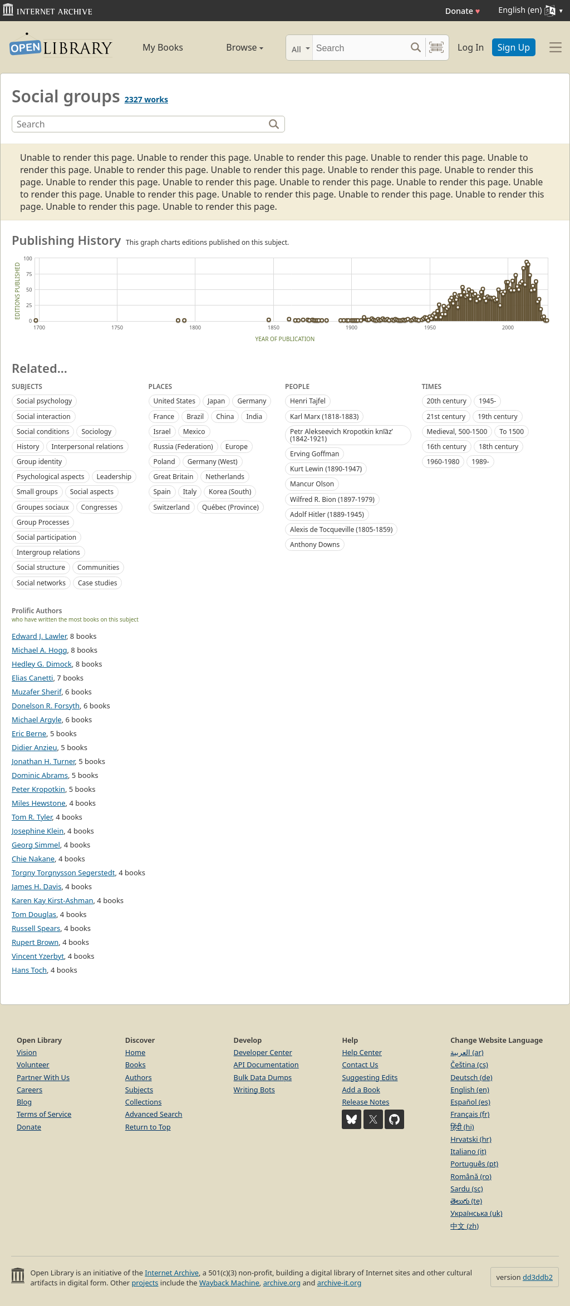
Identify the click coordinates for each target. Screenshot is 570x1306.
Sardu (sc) (466, 1189)
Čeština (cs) (469, 1064)
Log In (471, 47)
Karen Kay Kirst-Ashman (52, 900)
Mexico (194, 431)
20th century (446, 401)
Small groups (37, 491)
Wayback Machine (229, 1283)
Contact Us (360, 1064)
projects (144, 1283)
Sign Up (514, 47)
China (225, 416)
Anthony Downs (315, 544)
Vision (27, 1052)
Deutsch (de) (471, 1077)
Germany (251, 401)
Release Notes (365, 1102)
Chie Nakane (33, 859)
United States (174, 401)
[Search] (359, 47)
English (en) (469, 1090)
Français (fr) (469, 1114)
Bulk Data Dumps (263, 1077)
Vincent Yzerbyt (38, 956)
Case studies (97, 583)
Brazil (195, 416)
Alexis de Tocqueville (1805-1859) (341, 529)
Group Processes (43, 522)
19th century (497, 416)
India (254, 416)
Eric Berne (29, 733)
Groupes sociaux (43, 507)
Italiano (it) (468, 1151)
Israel (162, 431)
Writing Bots (254, 1090)
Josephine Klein (37, 831)
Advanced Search (154, 1114)
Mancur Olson (312, 484)
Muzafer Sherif (36, 692)
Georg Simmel (36, 845)
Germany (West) (213, 461)
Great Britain (174, 476)
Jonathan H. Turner (43, 761)
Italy (189, 491)
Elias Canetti (32, 678)
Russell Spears (36, 928)
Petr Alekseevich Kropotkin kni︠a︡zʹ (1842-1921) (341, 435)
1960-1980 (443, 461)
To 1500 (511, 431)
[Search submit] (415, 47)
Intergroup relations (48, 552)
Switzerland (172, 507)
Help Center (362, 1052)
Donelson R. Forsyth (46, 706)
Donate (462, 11)
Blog (24, 1102)
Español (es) (470, 1102)
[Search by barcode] (436, 47)
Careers (29, 1090)
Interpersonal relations (87, 446)
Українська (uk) (476, 1213)
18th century (498, 446)
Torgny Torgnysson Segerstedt (63, 873)
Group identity (39, 461)
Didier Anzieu (34, 747)
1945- (487, 401)
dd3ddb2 (538, 1277)
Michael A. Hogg (39, 650)
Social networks (41, 583)
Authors (138, 1077)
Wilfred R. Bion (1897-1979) (332, 499)
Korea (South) (230, 491)
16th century (446, 446)
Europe (236, 446)
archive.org (282, 1283)
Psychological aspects (51, 476)
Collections (143, 1102)
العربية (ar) (466, 1052)
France (164, 416)
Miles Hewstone (39, 803)
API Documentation (266, 1064)
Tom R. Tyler (32, 817)
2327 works (146, 99)
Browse (233, 47)
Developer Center (263, 1052)
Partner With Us (43, 1077)
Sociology (96, 431)
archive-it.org (339, 1283)
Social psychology (44, 401)
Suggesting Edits (369, 1077)
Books (135, 1064)
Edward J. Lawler (39, 636)
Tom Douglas (34, 914)
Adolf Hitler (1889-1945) (327, 514)
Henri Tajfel (308, 401)
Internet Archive (172, 1273)
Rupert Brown (35, 942)
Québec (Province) (230, 507)
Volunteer (33, 1064)
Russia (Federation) (183, 446)
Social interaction (44, 416)
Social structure (41, 567)
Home (135, 1052)
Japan (216, 401)
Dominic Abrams (40, 775)
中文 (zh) (464, 1226)
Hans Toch (29, 970)
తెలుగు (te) (466, 1201)
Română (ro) (471, 1176)
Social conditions (43, 431)
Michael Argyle (37, 719)
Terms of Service (44, 1114)
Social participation (46, 537)
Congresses (99, 507)
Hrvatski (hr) (471, 1139)
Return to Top (148, 1127)
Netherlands (224, 476)
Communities (98, 567)
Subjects (139, 1090)
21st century (446, 416)
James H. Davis (36, 886)
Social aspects (92, 491)
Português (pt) (474, 1164)
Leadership (114, 476)
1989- (480, 461)
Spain (162, 491)
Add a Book (361, 1090)
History (28, 446)
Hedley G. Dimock (42, 664)
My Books (162, 47)
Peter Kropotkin (38, 789)
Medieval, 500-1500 (457, 431)
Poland (164, 461)
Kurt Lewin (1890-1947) (326, 469)
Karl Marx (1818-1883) (324, 416)
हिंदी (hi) (462, 1127)
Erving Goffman (314, 454)
